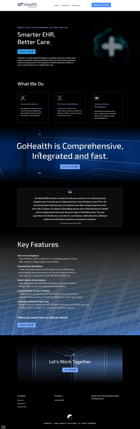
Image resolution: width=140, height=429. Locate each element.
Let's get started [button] (69, 167)
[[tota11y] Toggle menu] (3, 427)
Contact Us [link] (65, 6)
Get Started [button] (69, 370)
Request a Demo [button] (101, 5)
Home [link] (56, 6)
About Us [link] (21, 400)
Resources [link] (76, 6)
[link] (27, 8)
